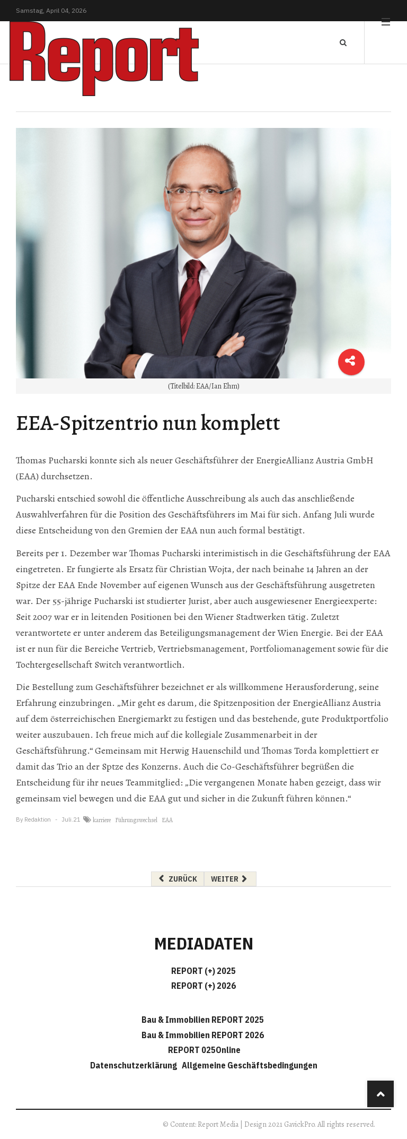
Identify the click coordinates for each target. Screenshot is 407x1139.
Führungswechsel (136, 820)
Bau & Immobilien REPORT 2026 (202, 1035)
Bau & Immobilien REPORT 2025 (202, 1019)
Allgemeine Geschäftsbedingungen (249, 1065)
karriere (102, 820)
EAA (167, 820)
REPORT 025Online (203, 1050)
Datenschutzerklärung (135, 1065)
